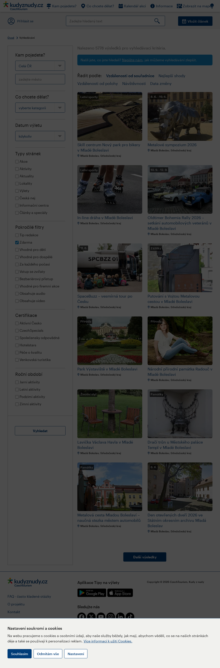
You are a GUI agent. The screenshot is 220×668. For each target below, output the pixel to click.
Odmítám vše (48, 654)
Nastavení (76, 654)
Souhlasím (19, 654)
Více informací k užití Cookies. (108, 641)
